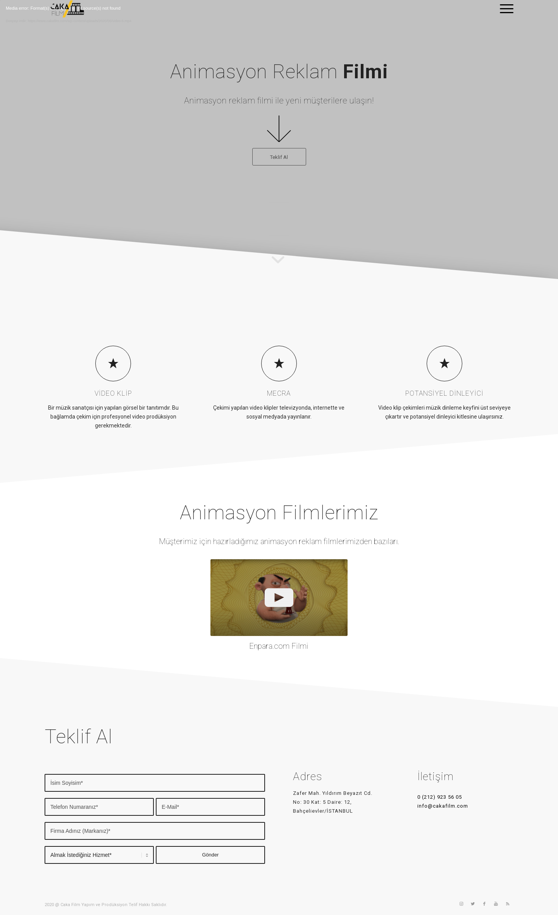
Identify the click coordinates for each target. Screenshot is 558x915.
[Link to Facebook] (484, 904)
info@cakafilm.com (442, 806)
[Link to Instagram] (461, 904)
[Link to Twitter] (473, 904)
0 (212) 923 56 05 (439, 797)
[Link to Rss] (507, 904)
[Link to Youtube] (496, 904)
